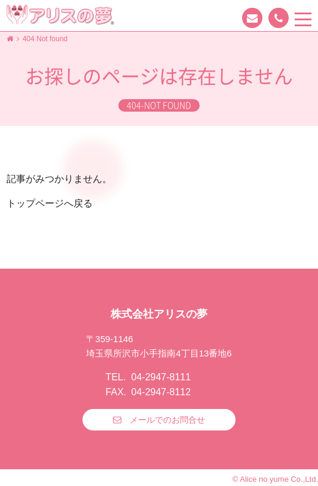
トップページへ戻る (50, 203)
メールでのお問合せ (167, 420)
